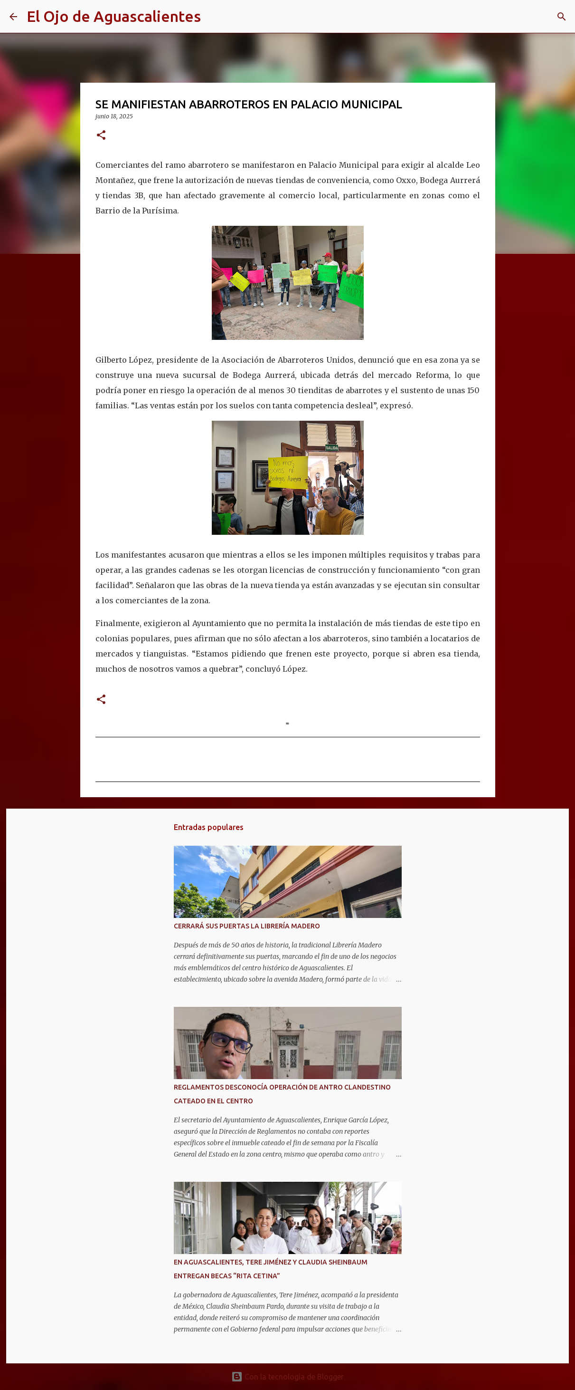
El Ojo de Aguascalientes (114, 16)
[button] (101, 135)
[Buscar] (214, 16)
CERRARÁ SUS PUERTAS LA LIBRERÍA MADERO (247, 926)
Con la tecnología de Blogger (287, 1376)
